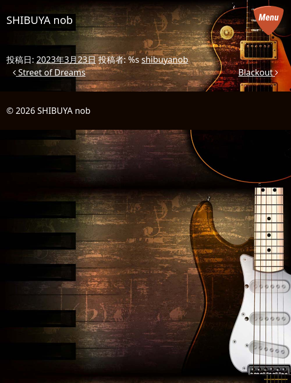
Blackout (258, 72)
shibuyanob (164, 59)
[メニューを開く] (269, 20)
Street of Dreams (49, 72)
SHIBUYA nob (39, 20)
